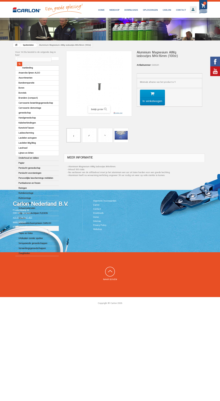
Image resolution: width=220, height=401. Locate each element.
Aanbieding (23, 76)
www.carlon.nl (19, 311)
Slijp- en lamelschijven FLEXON (33, 221)
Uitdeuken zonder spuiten (30, 247)
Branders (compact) (28, 106)
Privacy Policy (99, 314)
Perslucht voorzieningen (29, 181)
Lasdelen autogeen (27, 146)
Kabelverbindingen (27, 131)
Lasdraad (22, 156)
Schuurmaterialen (26, 216)
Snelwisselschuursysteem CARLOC (34, 231)
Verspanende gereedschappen (32, 252)
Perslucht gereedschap (29, 176)
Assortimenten (25, 86)
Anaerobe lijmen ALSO (29, 81)
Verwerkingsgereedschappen (32, 257)
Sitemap (97, 310)
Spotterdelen (24, 236)
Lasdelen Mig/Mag (27, 151)
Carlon (167, 9)
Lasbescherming (26, 141)
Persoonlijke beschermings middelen (35, 186)
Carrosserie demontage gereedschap (29, 119)
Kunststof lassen (26, 136)
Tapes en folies (25, 241)
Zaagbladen (24, 262)
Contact (181, 9)
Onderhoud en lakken (28, 166)
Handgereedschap (27, 126)
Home (101, 9)
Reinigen (22, 196)
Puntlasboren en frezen (29, 191)
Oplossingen (150, 9)
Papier (21, 171)
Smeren (22, 226)
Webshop (114, 9)
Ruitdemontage (25, 201)
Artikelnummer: (144, 65)
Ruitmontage (24, 206)
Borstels (22, 101)
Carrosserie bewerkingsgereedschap (35, 111)
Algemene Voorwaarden (104, 290)
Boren (21, 96)
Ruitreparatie (24, 211)
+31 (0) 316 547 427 (22, 307)
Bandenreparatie (26, 91)
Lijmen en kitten (26, 161)
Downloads (131, 9)
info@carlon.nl (20, 316)
